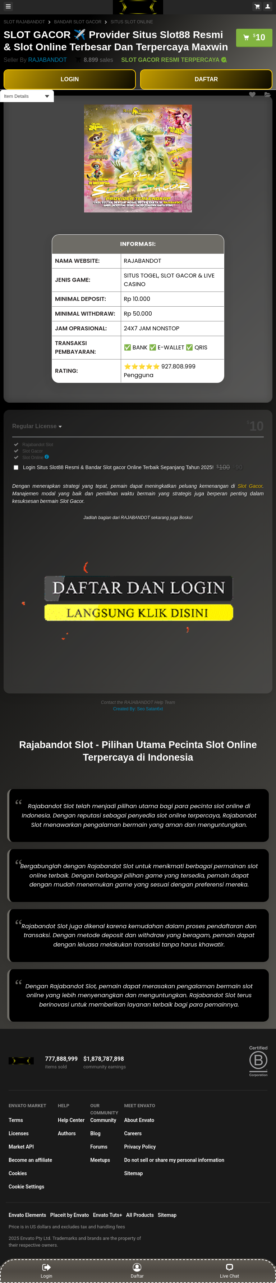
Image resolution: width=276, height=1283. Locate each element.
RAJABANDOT (47, 60)
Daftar (138, 1271)
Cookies (18, 1173)
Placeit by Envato (69, 1215)
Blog (95, 1133)
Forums (98, 1147)
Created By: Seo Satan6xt (138, 708)
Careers (133, 1133)
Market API (21, 1147)
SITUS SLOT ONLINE (132, 21)
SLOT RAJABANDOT (24, 21)
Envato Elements (27, 1215)
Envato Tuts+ (107, 1215)
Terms (16, 1120)
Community (103, 1120)
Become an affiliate (30, 1160)
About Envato (139, 1120)
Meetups (100, 1160)
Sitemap (133, 1173)
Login (46, 1271)
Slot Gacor (250, 486)
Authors (67, 1133)
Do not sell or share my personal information (174, 1160)
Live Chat (229, 1271)
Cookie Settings (26, 1187)
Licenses (19, 1133)
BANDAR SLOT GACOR (78, 21)
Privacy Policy (140, 1147)
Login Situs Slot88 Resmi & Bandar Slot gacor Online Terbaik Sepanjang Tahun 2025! (133, 467)
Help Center (71, 1120)
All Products (140, 1215)
